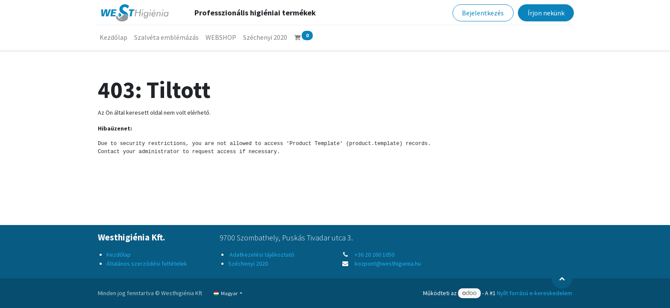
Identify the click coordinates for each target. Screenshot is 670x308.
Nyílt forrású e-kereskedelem (534, 293)
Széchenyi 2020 (248, 263)
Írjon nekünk (544, 13)
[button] (562, 278)
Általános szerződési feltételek (146, 263)
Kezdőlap (118, 254)
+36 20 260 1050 (374, 254)
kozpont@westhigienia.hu (388, 263)
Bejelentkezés (481, 13)
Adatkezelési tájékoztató (261, 254)
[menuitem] (115, 37)
